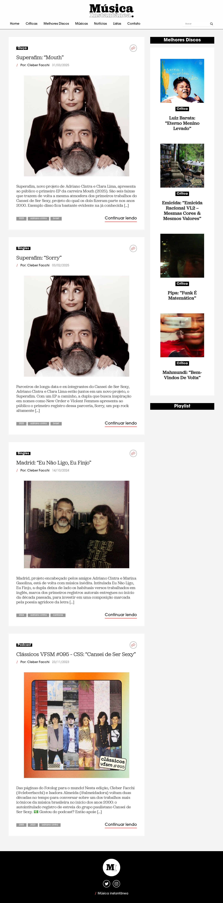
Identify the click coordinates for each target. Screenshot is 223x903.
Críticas (31, 23)
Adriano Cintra (38, 218)
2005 (21, 825)
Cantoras (58, 615)
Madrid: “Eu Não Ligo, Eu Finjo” (53, 463)
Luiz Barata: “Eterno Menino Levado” (182, 123)
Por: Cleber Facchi (34, 65)
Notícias (100, 23)
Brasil (56, 218)
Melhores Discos (56, 23)
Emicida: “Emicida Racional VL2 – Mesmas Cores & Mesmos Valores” (182, 210)
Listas (117, 23)
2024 (21, 615)
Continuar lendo (121, 218)
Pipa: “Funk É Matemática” (182, 295)
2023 (32, 825)
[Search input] (197, 24)
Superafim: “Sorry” (39, 258)
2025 (21, 218)
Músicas (81, 23)
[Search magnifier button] (211, 24)
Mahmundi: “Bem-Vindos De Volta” (182, 375)
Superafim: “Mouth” (40, 57)
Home (14, 23)
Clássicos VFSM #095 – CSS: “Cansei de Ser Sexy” (76, 654)
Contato (133, 23)
